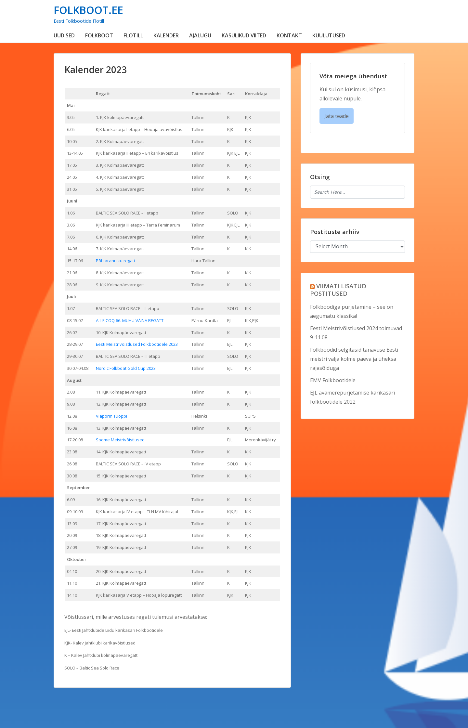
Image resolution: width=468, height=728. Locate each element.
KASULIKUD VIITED (244, 35)
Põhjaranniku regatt (115, 261)
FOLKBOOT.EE (88, 10)
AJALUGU (200, 35)
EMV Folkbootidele (333, 380)
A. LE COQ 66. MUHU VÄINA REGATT (129, 320)
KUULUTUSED (328, 35)
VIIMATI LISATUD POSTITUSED (338, 289)
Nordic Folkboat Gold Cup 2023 (126, 368)
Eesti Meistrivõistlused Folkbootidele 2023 (137, 344)
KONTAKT (289, 35)
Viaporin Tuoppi (111, 416)
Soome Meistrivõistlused (120, 440)
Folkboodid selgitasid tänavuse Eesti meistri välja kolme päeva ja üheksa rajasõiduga (354, 358)
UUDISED (64, 35)
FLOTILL (133, 35)
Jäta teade (336, 116)
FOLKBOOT (99, 35)
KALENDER (166, 35)
